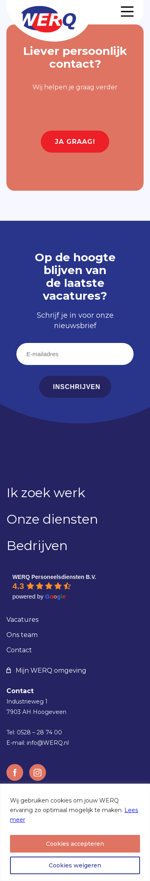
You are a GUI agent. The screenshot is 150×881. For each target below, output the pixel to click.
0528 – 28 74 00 (39, 732)
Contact (19, 650)
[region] (75, 832)
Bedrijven (37, 545)
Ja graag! (75, 141)
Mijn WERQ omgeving (46, 670)
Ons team (22, 635)
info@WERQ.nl (48, 742)
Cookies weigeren (75, 865)
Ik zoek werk (45, 492)
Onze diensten (52, 519)
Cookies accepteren (75, 843)
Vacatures (22, 619)
